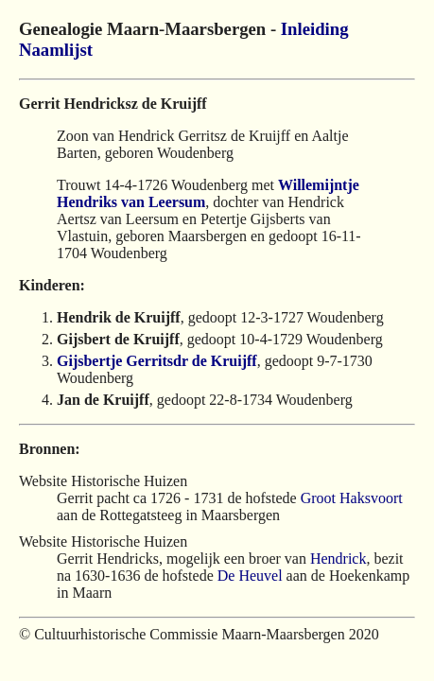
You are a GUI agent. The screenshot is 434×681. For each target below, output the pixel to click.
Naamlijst (56, 50)
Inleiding (315, 29)
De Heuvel (250, 576)
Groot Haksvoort (352, 498)
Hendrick (338, 558)
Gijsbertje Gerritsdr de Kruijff (157, 361)
